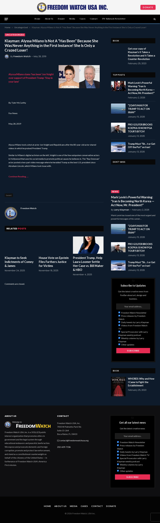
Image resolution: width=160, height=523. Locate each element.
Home (37, 19)
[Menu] (6, 19)
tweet (9, 195)
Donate (148, 7)
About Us (49, 19)
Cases (82, 19)
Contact (93, 19)
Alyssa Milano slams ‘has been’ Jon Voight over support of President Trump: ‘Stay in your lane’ (31, 78)
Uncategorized (15, 34)
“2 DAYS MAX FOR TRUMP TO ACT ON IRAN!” (139, 109)
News (115, 191)
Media (72, 19)
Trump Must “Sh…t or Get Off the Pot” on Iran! (141, 145)
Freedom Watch (22, 56)
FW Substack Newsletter (114, 19)
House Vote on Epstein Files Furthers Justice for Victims (54, 262)
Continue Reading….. (18, 176)
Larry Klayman (121, 209)
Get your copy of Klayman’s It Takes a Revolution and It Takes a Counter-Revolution (141, 53)
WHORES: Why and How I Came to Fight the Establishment (141, 382)
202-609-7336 (64, 447)
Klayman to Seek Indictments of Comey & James (19, 262)
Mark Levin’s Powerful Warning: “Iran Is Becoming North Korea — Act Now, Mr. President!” (141, 87)
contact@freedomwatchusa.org (74, 440)
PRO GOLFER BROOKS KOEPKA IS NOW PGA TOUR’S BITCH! (140, 128)
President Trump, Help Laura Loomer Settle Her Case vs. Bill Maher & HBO (88, 264)
